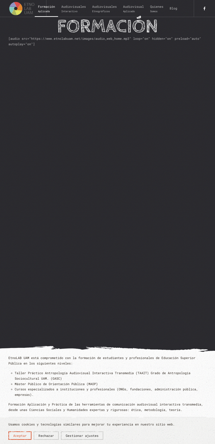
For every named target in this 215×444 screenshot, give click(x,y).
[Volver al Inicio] (23, 8)
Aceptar (20, 435)
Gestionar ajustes (82, 435)
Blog (173, 8)
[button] (46, 8)
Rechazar (46, 435)
